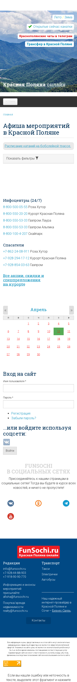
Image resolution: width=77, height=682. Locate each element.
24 (48, 346)
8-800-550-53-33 (15, 220)
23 (38, 346)
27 (8, 354)
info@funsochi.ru (14, 568)
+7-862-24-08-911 (16, 251)
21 (18, 346)
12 (68, 331)
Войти (10, 450)
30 (38, 354)
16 (38, 338)
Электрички (49, 574)
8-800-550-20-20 (15, 214)
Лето (58, 17)
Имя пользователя (14, 381)
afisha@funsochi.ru (16, 596)
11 (58, 331)
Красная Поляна (34, 84)
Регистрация (20, 413)
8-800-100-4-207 (15, 234)
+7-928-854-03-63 (16, 265)
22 (28, 346)
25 (58, 346)
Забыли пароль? (23, 418)
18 (58, 338)
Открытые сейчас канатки (52, 27)
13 (8, 338)
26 (68, 346)
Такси (46, 568)
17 (48, 338)
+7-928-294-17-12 (16, 258)
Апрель (38, 309)
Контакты (38, 620)
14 (18, 338)
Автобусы (48, 579)
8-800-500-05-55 (15, 207)
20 (8, 346)
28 (18, 354)
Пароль (8, 397)
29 (28, 354)
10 (48, 331)
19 (68, 338)
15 (28, 338)
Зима (68, 17)
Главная (8, 114)
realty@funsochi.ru (15, 610)
